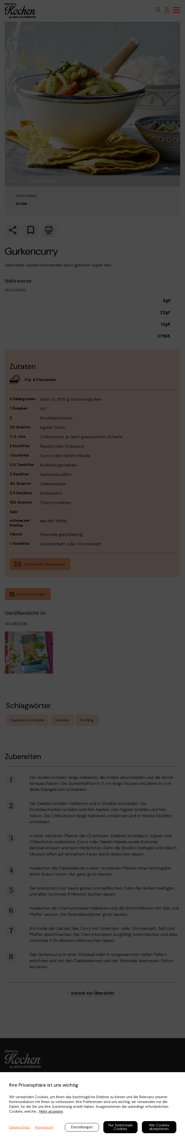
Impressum (44, 1127)
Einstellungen (82, 1127)
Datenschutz (19, 1127)
